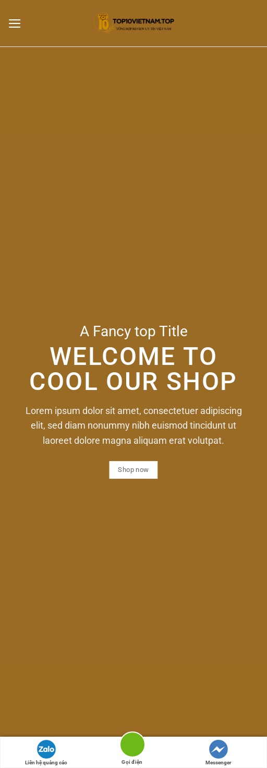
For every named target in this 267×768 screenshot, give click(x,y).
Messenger (218, 752)
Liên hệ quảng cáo (46, 752)
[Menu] (17, 23)
